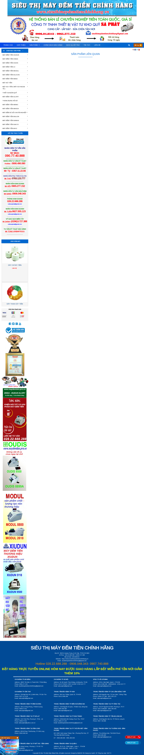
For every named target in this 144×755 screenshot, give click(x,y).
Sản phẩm (34, 45)
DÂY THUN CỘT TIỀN (15, 304)
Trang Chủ (8, 45)
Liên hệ (97, 45)
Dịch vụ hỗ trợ (73, 45)
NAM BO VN (81, 753)
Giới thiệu (21, 45)
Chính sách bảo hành (53, 45)
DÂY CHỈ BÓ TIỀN (14, 266)
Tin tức (87, 45)
